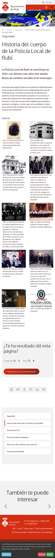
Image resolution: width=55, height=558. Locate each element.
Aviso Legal (28, 528)
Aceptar (50, 554)
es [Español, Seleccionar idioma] (51, 3)
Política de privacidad (43, 528)
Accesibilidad (47, 532)
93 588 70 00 (32, 524)
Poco (26, 360)
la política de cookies (37, 549)
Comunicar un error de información (22, 371)
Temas (9, 30)
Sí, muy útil (10, 360)
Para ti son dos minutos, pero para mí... (22, 444)
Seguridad (18, 30)
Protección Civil (13, 430)
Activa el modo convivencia (17, 437)
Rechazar (42, 554)
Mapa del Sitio (34, 532)
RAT (14, 528)
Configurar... (6, 554)
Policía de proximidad (15, 451)
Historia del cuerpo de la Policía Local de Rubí (25, 423)
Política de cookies (19, 532)
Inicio (20, 528)
